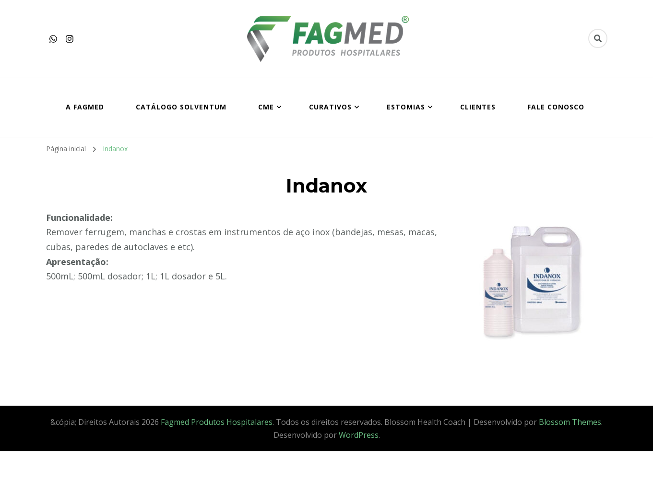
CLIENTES (478, 106)
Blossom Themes (570, 422)
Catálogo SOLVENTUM (181, 106)
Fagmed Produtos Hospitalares (217, 422)
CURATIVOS (330, 106)
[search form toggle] (597, 38)
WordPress (359, 435)
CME (266, 106)
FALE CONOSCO (555, 106)
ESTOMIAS (406, 106)
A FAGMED (85, 106)
